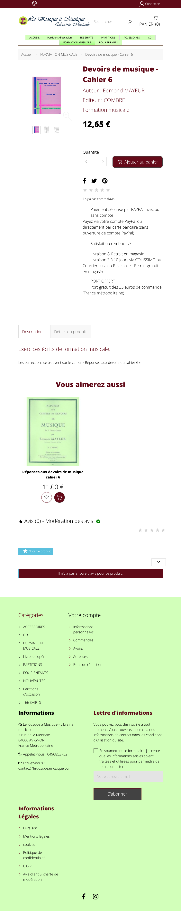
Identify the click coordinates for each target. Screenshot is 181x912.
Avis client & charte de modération (40, 878)
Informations (36, 713)
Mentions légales (36, 837)
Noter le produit (36, 552)
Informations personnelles (83, 631)
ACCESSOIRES (34, 628)
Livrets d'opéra (34, 657)
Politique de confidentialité (34, 857)
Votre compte (84, 616)
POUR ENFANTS (35, 674)
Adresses (80, 657)
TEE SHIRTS (32, 703)
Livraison (30, 829)
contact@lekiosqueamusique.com (45, 769)
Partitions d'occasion (31, 693)
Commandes (83, 641)
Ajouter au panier (137, 162)
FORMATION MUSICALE (33, 647)
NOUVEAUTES (34, 682)
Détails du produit (70, 331)
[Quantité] (94, 161)
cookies (29, 845)
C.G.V (27, 867)
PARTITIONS (32, 666)
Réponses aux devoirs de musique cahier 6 (53, 475)
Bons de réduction (87, 666)
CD (25, 636)
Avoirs (78, 649)
